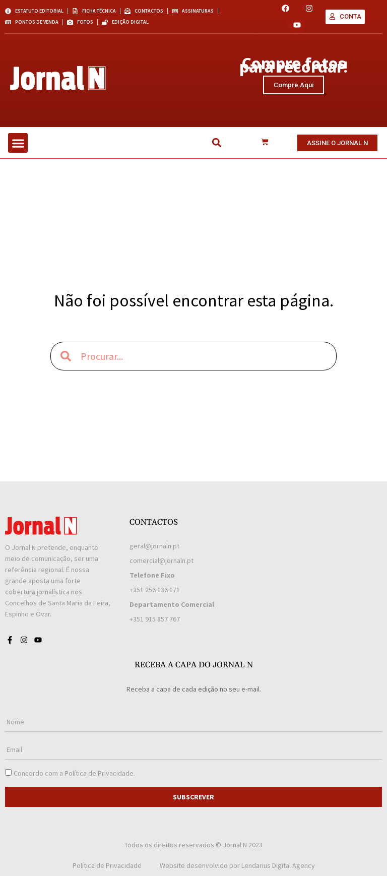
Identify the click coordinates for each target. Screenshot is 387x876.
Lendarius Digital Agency (278, 865)
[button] (18, 143)
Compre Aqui (293, 85)
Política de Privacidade (99, 773)
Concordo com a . (74, 773)
